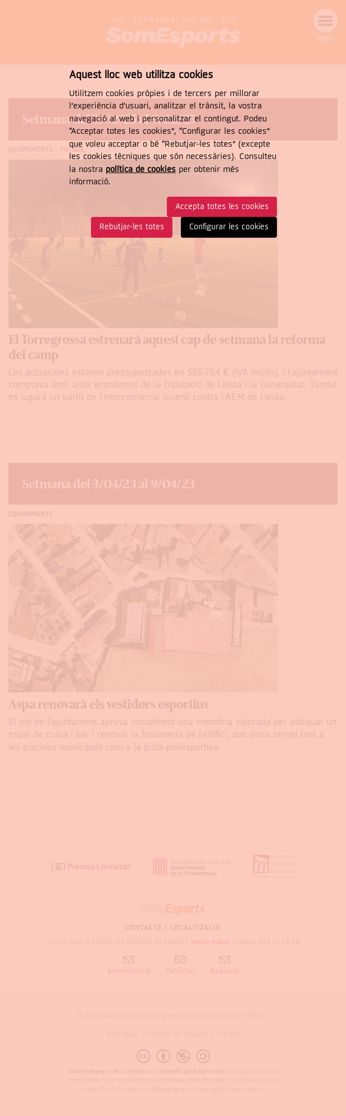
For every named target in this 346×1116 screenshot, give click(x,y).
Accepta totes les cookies (221, 206)
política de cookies (141, 169)
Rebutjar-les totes (131, 226)
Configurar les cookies (228, 226)
